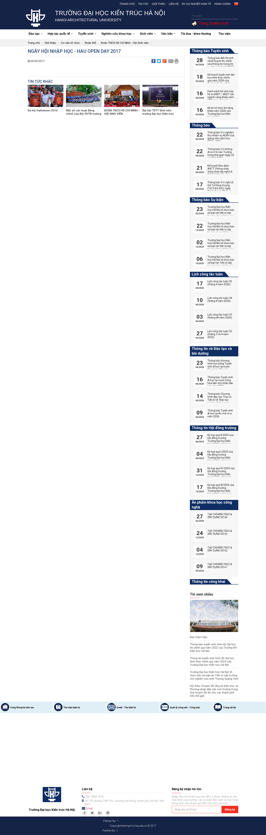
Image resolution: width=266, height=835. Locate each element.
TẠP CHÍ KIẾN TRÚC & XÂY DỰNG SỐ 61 (219, 566)
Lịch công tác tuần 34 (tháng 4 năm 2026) (219, 299)
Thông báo (201, 125)
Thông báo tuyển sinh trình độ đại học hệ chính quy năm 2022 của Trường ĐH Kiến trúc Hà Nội (213, 648)
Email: (89, 808)
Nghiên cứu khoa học (118, 33)
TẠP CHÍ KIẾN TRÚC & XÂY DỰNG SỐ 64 (219, 516)
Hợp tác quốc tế (60, 33)
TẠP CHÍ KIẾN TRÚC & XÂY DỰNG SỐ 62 (219, 549)
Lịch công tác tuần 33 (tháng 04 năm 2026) (219, 316)
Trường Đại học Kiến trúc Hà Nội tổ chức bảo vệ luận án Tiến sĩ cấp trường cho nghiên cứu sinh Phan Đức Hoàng (220, 262)
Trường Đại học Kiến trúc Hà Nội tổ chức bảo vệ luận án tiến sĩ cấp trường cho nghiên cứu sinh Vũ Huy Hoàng (220, 229)
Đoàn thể (90, 43)
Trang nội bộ (229, 707)
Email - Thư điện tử (126, 707)
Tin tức (143, 3)
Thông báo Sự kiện (207, 199)
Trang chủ (127, 3)
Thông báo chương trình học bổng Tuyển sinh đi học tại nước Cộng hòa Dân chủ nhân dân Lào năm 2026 (219, 368)
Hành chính (222, 3)
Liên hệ (174, 3)
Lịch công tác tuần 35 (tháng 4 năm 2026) (219, 283)
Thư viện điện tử (71, 707)
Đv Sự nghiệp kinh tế (196, 3)
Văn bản (168, 33)
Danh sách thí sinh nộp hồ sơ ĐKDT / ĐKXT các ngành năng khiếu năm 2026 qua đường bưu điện (220, 97)
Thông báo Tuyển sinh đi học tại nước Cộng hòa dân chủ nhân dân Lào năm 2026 (220, 382)
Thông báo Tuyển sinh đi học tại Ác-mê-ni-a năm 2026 (220, 413)
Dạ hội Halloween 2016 (43, 110)
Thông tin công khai (208, 581)
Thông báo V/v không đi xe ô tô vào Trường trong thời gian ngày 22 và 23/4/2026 (220, 153)
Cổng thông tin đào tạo (22, 707)
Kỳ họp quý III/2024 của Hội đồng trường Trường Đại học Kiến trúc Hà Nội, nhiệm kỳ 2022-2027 (220, 490)
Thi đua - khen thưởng (196, 33)
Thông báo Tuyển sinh (210, 51)
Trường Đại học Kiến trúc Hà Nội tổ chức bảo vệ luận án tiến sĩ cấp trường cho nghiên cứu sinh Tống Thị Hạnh (220, 246)
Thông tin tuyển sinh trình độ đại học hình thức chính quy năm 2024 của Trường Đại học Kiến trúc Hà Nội (212, 662)
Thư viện (224, 33)
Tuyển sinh (87, 33)
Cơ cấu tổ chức (70, 43)
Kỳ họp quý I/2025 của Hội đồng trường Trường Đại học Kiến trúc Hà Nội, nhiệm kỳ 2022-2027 (220, 457)
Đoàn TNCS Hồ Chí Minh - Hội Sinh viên (125, 43)
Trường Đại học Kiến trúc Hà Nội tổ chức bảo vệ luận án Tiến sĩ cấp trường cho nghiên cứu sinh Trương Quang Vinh (214, 675)
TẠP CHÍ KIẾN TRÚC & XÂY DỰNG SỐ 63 (219, 532)
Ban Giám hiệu (198, 637)
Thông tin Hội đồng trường (214, 428)
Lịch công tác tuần (207, 274)
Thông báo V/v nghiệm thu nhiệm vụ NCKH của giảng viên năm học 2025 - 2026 (220, 137)
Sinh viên (148, 33)
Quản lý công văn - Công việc (185, 707)
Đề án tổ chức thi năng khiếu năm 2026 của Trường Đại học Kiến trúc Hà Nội (220, 112)
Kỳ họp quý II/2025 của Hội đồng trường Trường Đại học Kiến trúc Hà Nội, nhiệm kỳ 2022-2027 (220, 441)
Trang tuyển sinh (213, 23)
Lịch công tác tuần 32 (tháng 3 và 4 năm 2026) (219, 334)
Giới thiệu (159, 3)
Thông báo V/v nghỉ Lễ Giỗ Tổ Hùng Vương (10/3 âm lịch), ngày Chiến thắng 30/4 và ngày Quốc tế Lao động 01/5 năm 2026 (220, 190)
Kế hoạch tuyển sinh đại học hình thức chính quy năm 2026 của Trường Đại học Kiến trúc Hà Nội (220, 80)
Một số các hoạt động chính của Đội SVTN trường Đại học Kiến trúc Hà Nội (83, 114)
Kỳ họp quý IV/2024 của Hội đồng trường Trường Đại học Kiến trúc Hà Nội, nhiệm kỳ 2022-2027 (221, 474)
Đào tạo (35, 33)
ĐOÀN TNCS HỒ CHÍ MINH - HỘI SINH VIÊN (122, 112)
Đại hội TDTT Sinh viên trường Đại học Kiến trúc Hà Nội (158, 114)
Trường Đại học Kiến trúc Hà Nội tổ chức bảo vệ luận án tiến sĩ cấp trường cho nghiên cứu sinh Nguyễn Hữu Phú (220, 212)
